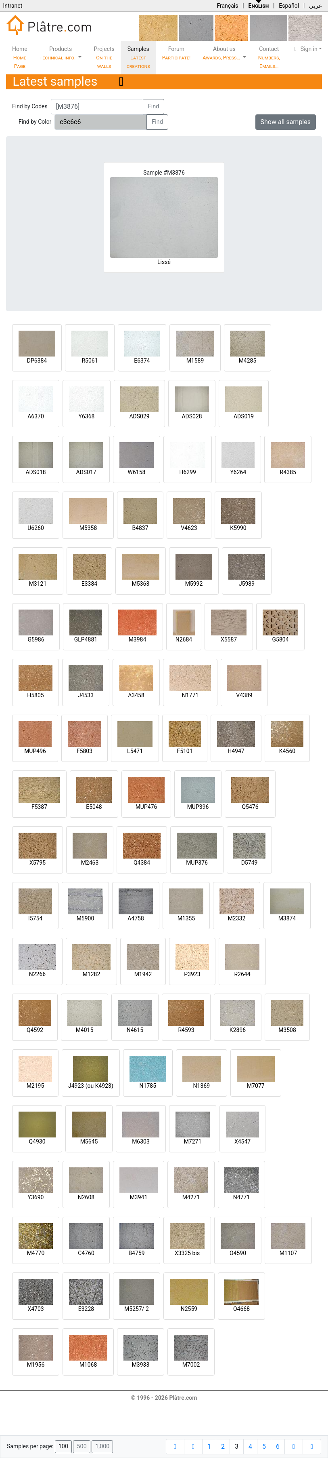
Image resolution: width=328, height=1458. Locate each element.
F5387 (39, 807)
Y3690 (36, 1197)
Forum (176, 53)
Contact (269, 57)
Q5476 (250, 807)
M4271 (191, 1197)
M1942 (143, 974)
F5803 (84, 751)
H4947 (236, 751)
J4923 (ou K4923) (90, 1085)
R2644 (242, 974)
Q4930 (37, 1141)
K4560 (287, 751)
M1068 (88, 1364)
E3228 (86, 1309)
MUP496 (35, 751)
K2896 (238, 1030)
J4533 (86, 695)
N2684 (183, 639)
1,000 (102, 1446)
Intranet (12, 5)
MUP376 (197, 862)
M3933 (141, 1364)
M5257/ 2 (136, 1309)
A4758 (135, 918)
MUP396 (198, 807)
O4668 (241, 1309)
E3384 (89, 583)
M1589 (195, 360)
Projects (104, 57)
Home (19, 57)
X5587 (229, 639)
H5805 (35, 695)
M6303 (141, 1141)
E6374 (142, 360)
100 (63, 1446)
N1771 (190, 695)
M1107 (288, 1253)
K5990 (238, 528)
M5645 (89, 1141)
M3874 (287, 918)
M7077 (256, 1085)
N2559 (189, 1309)
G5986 (35, 639)
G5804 (280, 639)
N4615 (135, 1030)
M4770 (36, 1253)
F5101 (184, 751)
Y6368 (87, 416)
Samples (138, 57)
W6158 (137, 472)
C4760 (86, 1253)
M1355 (186, 918)
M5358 (88, 528)
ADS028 (192, 416)
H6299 (187, 472)
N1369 (201, 1085)
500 (81, 1446)
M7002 (191, 1364)
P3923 (192, 974)
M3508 (287, 1030)
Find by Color (35, 121)
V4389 (244, 695)
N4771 (241, 1197)
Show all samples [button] (286, 122)
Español (289, 5)
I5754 (35, 918)
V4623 (189, 528)
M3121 (38, 583)
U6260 (35, 528)
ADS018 (35, 472)
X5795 (37, 862)
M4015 (85, 1030)
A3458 (136, 695)
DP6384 (37, 360)
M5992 (194, 583)
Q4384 (142, 862)
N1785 (148, 1085)
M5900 (85, 918)
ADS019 (244, 416)
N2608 (86, 1197)
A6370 (35, 416)
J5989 (247, 583)
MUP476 (146, 807)
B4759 (136, 1253)
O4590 (238, 1253)
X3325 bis (187, 1253)
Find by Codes (30, 106)
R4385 (288, 472)
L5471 (135, 751)
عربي (315, 5)
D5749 (249, 862)
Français (227, 5)
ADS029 (139, 416)
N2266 (37, 974)
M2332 (237, 918)
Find (153, 106)
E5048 (94, 807)
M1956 (36, 1364)
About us (222, 53)
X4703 (35, 1309)
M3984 (137, 639)
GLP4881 (85, 639)
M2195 (35, 1085)
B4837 (140, 528)
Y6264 (238, 472)
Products (58, 53)
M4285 (248, 360)
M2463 (90, 862)
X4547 (242, 1141)
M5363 (141, 583)
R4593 (186, 1030)
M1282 (91, 974)
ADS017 (86, 472)
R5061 (89, 360)
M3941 (139, 1197)
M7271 (193, 1141)
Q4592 (35, 1030)
